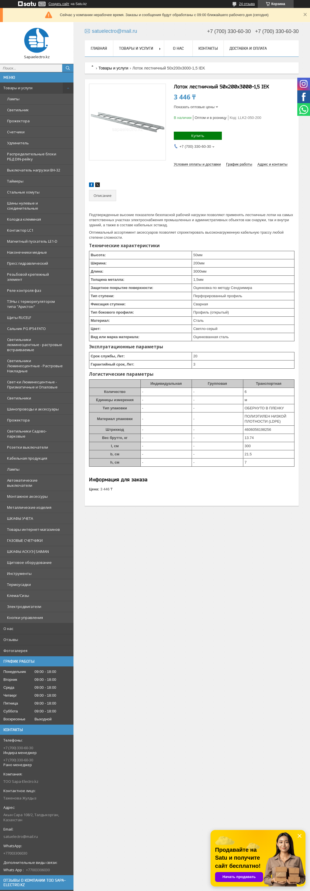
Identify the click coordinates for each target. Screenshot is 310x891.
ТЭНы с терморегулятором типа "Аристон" (31, 304)
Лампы (13, 98)
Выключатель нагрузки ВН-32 (33, 170)
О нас (8, 628)
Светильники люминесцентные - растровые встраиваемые (34, 344)
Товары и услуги (17, 87)
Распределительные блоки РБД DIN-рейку (31, 156)
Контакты (208, 48)
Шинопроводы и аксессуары (33, 409)
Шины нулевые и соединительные (22, 206)
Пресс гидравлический (27, 263)
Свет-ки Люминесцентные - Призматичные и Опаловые (32, 384)
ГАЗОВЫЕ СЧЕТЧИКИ (25, 540)
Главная (99, 48)
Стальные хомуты (23, 192)
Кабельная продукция (27, 458)
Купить (197, 135)
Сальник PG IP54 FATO (26, 328)
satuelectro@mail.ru (20, 836)
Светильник (18, 109)
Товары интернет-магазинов (33, 529)
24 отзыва (247, 4)
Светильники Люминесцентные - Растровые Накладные (35, 365)
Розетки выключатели (27, 447)
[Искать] (67, 68)
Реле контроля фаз (24, 290)
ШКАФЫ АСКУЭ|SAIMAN (28, 551)
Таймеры (15, 181)
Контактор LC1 (20, 230)
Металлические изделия (29, 507)
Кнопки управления (25, 617)
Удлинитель (18, 142)
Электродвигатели (24, 606)
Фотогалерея (15, 650)
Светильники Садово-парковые (27, 434)
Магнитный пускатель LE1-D (32, 241)
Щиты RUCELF (19, 317)
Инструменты (19, 573)
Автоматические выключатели (22, 483)
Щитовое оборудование (29, 562)
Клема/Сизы (18, 595)
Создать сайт (59, 4)
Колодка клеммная (24, 219)
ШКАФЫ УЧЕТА (20, 518)
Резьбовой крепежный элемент (28, 277)
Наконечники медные (27, 252)
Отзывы (10, 639)
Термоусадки (19, 584)
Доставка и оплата (248, 48)
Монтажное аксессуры (27, 496)
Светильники (19, 398)
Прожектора (18, 120)
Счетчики (16, 131)
